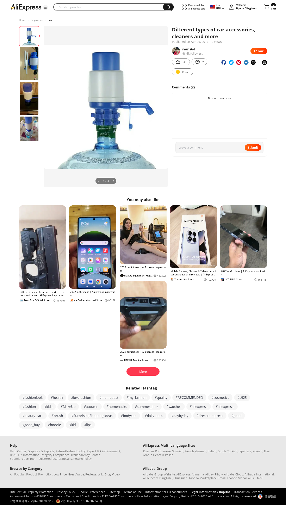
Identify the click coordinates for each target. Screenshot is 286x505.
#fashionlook (32, 397)
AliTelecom (150, 478)
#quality (161, 397)
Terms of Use (133, 492)
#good (236, 415)
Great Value (76, 474)
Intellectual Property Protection (31, 492)
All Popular (17, 474)
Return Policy (82, 459)
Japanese (245, 451)
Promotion (45, 474)
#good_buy (31, 425)
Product (31, 474)
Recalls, (67, 459)
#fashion (29, 406)
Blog (108, 474)
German (200, 451)
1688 (260, 478)
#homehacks (117, 406)
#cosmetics (220, 397)
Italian (212, 451)
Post (50, 20)
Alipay (209, 474)
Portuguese (163, 451)
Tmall (222, 478)
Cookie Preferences (92, 492)
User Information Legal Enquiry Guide (163, 496)
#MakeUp (68, 406)
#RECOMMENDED (189, 397)
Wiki (101, 474)
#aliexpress (198, 406)
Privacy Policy (66, 492)
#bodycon (129, 415)
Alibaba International (259, 474)
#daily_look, (154, 415)
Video (116, 474)
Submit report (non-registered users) (35, 459)
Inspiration (37, 20)
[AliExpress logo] (26, 7)
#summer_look (146, 406)
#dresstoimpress (210, 415)
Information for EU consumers (166, 492)
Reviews (91, 474)
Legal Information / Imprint (210, 492)
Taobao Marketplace (203, 478)
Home (22, 20)
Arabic (147, 455)
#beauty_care (32, 415)
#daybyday (179, 415)
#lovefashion (81, 397)
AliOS (251, 478)
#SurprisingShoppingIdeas (92, 415)
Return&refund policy (71, 451)
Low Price (60, 474)
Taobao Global (237, 478)
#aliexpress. (225, 406)
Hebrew (158, 455)
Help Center (18, 451)
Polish (169, 455)
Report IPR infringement (103, 451)
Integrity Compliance (55, 455)
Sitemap (114, 492)
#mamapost (108, 397)
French (189, 451)
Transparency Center (85, 455)
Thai (267, 451)
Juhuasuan (180, 478)
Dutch (222, 451)
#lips (88, 425)
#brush (57, 415)
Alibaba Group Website (159, 474)
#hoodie (54, 425)
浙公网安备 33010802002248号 (79, 501)
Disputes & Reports (41, 451)
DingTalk (165, 478)
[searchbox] (109, 7)
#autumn (91, 406)
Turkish (232, 451)
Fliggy (219, 474)
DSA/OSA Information (24, 455)
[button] (45, 7)
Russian (148, 451)
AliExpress (183, 474)
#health (57, 397)
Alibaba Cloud (233, 474)
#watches (174, 406)
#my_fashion (137, 397)
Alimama (198, 474)
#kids (48, 406)
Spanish (177, 451)
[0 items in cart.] (269, 7)
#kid (72, 425)
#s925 (242, 397)
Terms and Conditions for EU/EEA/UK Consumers (99, 496)
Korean (257, 451)
